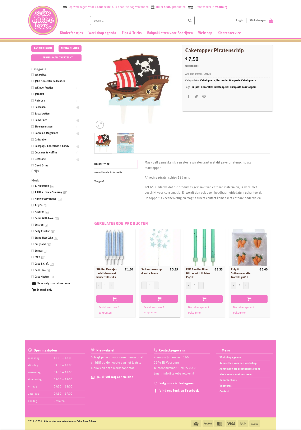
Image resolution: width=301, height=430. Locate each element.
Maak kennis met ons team (235, 374)
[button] (100, 125)
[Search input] (139, 20)
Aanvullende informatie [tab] (108, 172)
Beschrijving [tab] (102, 164)
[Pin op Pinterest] (203, 96)
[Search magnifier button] (190, 20)
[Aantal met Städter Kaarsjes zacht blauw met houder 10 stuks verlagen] (98, 285)
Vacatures (225, 385)
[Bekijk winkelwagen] (261, 20)
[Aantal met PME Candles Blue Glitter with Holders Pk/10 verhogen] (201, 285)
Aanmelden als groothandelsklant (239, 368)
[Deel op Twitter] (196, 96)
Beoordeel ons (228, 380)
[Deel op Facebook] (188, 96)
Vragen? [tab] (99, 181)
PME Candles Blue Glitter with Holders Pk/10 (198, 273)
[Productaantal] (105, 285)
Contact (224, 391)
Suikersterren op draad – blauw (151, 271)
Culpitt (195, 87)
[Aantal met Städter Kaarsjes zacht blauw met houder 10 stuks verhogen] (111, 285)
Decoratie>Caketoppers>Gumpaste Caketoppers (228, 87)
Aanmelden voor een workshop (237, 363)
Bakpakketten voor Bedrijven (170, 33)
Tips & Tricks (132, 33)
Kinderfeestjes (71, 33)
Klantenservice (229, 33)
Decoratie (222, 80)
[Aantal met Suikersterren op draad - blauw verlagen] (143, 285)
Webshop (205, 33)
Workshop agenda (102, 33)
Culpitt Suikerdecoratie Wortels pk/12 (240, 273)
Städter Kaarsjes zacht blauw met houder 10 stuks (106, 273)
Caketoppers (207, 80)
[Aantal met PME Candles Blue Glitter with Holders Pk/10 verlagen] (188, 285)
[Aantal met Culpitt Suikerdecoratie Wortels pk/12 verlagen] (233, 285)
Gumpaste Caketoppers (242, 80)
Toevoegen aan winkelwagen (114, 299)
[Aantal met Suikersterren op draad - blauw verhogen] (156, 285)
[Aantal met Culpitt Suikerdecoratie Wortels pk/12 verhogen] (246, 285)
